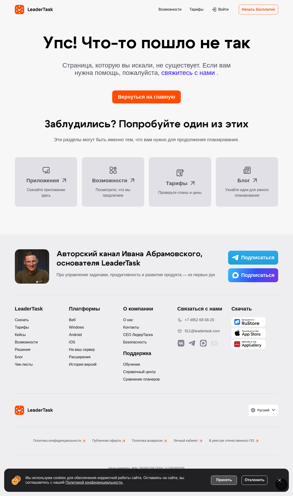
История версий (82, 364)
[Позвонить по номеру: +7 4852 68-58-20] (200, 320)
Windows (76, 327)
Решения (22, 350)
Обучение (131, 364)
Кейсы (20, 335)
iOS (72, 342)
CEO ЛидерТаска (138, 335)
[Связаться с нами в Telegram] (192, 343)
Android (75, 335)
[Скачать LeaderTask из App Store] (248, 333)
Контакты (131, 327)
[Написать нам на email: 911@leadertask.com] (200, 331)
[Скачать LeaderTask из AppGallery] (248, 321)
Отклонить (254, 479)
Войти (220, 9)
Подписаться (253, 257)
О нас (128, 320)
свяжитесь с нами (189, 72)
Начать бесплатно (258, 9)
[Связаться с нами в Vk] (181, 343)
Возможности (170, 9)
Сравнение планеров (141, 379)
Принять (223, 479)
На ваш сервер (82, 350)
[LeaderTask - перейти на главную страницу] (34, 9)
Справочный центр (139, 372)
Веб (72, 320)
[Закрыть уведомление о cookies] (279, 479)
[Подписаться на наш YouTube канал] (214, 343)
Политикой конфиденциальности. (95, 482)
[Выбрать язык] (263, 410)
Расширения (80, 357)
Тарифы (196, 9)
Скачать (22, 320)
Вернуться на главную (146, 97)
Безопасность (135, 342)
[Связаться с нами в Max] (203, 343)
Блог (19, 357)
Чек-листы (24, 364)
